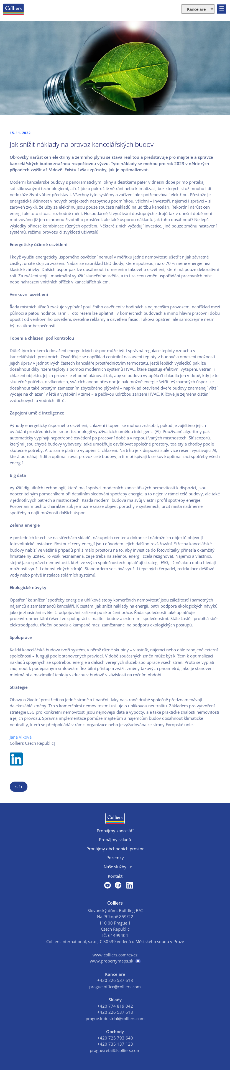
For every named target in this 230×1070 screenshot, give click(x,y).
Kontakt (115, 876)
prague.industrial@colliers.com (115, 1018)
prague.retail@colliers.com (115, 1050)
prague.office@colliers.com (115, 986)
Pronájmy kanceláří (115, 830)
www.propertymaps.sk (115, 961)
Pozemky (115, 857)
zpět (18, 787)
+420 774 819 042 (115, 1006)
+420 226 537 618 (115, 980)
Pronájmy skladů (115, 839)
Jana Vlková (21, 737)
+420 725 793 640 (115, 1038)
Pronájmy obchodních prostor (115, 848)
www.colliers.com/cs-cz (115, 955)
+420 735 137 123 (115, 1044)
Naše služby (115, 866)
